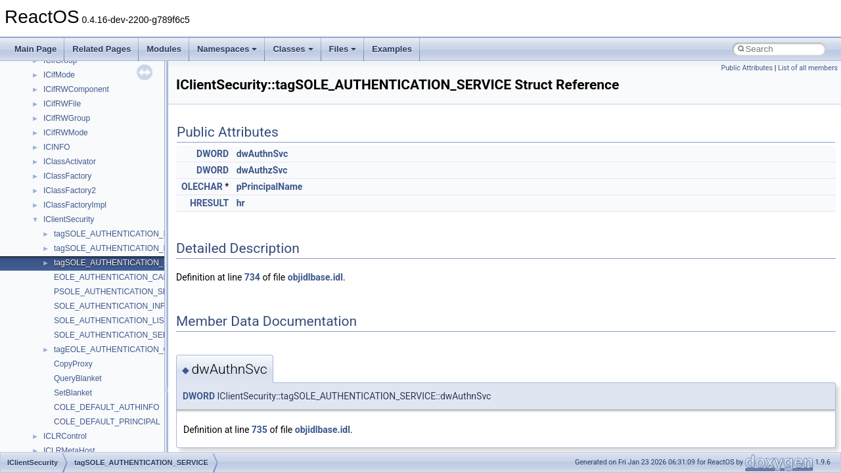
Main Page (35, 49)
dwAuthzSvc (262, 170)
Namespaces (227, 49)
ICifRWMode (65, 132)
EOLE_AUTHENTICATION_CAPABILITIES (129, 277)
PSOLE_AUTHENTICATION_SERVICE (123, 291)
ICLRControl (65, 436)
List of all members (808, 68)
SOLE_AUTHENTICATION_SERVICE (120, 335)
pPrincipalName (270, 186)
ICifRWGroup (66, 118)
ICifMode (59, 74)
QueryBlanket (78, 378)
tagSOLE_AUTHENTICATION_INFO (118, 233)
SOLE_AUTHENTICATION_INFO (112, 306)
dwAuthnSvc (262, 153)
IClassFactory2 (69, 190)
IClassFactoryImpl (74, 205)
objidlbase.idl (315, 277)
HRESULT (209, 203)
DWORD (212, 153)
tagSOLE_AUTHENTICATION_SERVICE (126, 262)
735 (259, 429)
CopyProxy (73, 364)
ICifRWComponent (76, 89)
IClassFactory (67, 176)
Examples (392, 49)
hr (241, 203)
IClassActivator (69, 161)
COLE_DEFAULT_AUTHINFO (106, 407)
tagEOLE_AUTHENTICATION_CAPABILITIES (135, 349)
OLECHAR (202, 186)
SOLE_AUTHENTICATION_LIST (111, 320)
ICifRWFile (62, 103)
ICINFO (56, 147)
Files (343, 49)
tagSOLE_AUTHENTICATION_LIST (117, 248)
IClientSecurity (68, 219)
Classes (293, 49)
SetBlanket (73, 392)
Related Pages (101, 49)
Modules (164, 49)
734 (252, 277)
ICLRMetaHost (69, 450)
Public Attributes (747, 68)
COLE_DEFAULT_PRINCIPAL (107, 421)
